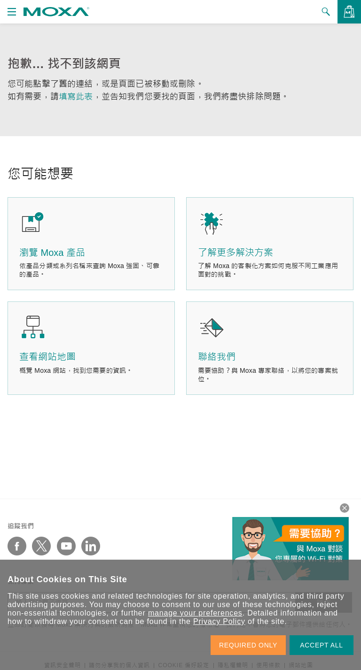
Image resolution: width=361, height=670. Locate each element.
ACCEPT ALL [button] (321, 645)
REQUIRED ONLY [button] (248, 645)
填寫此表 (76, 96)
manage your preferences (195, 613)
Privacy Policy (219, 621)
